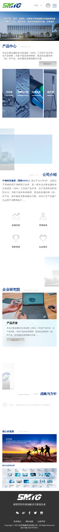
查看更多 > (47, 64)
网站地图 (29, 521)
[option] (29, 26)
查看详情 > (15, 340)
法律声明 (41, 521)
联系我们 (17, 521)
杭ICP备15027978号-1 (29, 528)
